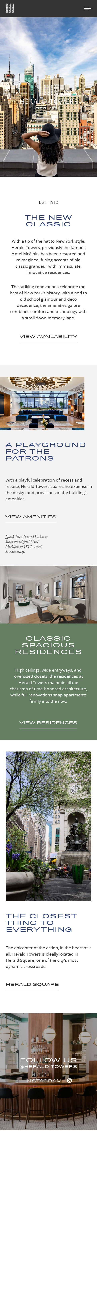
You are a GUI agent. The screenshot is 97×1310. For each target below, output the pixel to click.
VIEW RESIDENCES (48, 722)
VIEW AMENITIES (30, 516)
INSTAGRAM (48, 1080)
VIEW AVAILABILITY (48, 336)
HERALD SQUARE (32, 984)
